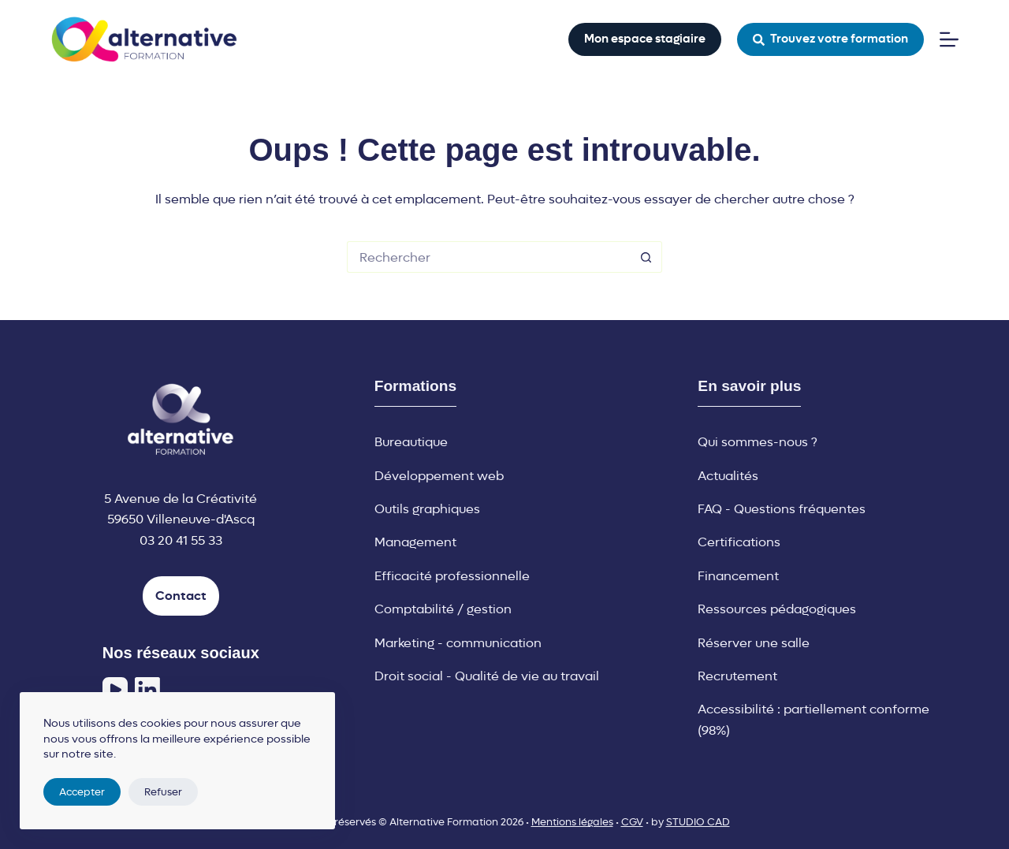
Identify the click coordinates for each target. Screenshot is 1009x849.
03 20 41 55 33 (181, 540)
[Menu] (949, 39)
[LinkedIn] (147, 689)
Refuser (163, 792)
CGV (632, 822)
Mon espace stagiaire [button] (645, 39)
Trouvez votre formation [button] (831, 39)
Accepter (82, 792)
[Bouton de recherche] (646, 257)
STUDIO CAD (698, 822)
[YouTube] (115, 689)
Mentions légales (572, 822)
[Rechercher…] (489, 257)
